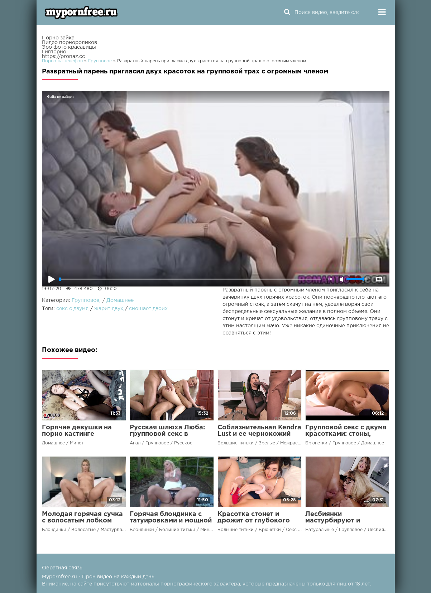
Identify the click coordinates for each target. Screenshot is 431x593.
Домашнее (120, 300)
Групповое (85, 300)
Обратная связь (62, 568)
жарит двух (108, 309)
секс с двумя (72, 309)
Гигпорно (54, 52)
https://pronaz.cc (63, 56)
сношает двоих (148, 309)
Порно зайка (58, 38)
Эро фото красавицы (69, 47)
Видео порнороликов (69, 42)
